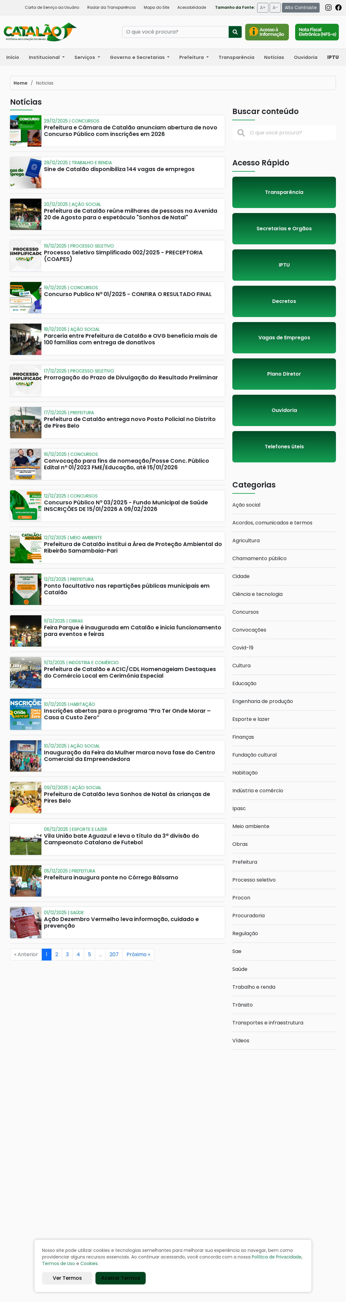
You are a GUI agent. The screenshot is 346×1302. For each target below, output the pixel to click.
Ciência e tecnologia (257, 594)
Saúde (239, 969)
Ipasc (239, 808)
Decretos (284, 301)
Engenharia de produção (262, 701)
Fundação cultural (254, 754)
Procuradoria (248, 915)
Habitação (245, 772)
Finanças (243, 737)
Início (12, 57)
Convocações (249, 629)
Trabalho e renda (253, 987)
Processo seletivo (254, 879)
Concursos (245, 612)
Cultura (241, 665)
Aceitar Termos (120, 1278)
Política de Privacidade (276, 1257)
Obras (240, 844)
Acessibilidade (191, 7)
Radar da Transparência (111, 7)
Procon (241, 897)
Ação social (246, 504)
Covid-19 (242, 647)
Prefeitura (244, 862)
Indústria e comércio (257, 790)
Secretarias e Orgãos (284, 228)
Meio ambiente (250, 826)
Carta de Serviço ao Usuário (52, 7)
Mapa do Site (156, 7)
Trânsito (242, 1004)
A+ (263, 7)
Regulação (245, 933)
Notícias (274, 57)
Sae (236, 951)
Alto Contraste (301, 7)
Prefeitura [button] (192, 57)
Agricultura (246, 540)
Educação (244, 683)
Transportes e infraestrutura (267, 1022)
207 (114, 954)
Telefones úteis (284, 446)
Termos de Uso (58, 1263)
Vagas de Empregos (284, 337)
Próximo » (138, 954)
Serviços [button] (85, 57)
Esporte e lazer (251, 719)
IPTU (284, 264)
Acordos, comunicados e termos (272, 522)
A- (275, 7)
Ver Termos (67, 1278)
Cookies (89, 1263)
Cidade (241, 576)
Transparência (236, 57)
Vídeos (240, 1040)
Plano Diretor (284, 374)
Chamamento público (259, 558)
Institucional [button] (45, 57)
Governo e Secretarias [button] (138, 57)
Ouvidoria (305, 57)
